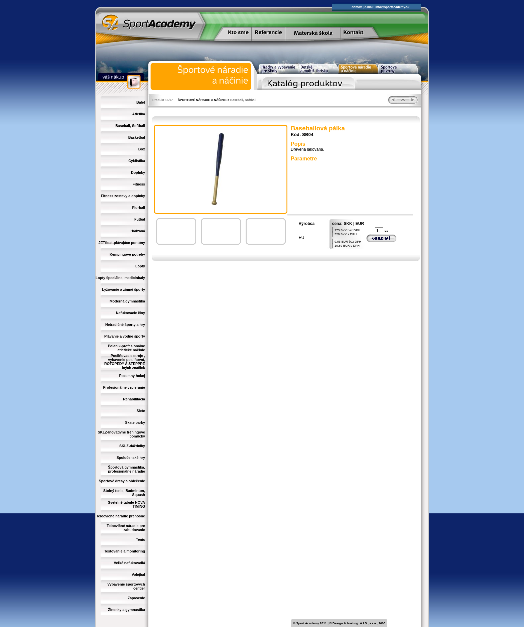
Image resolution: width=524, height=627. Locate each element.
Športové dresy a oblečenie (122, 481)
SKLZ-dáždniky (132, 446)
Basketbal (136, 137)
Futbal (139, 219)
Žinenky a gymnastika (126, 610)
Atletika (138, 114)
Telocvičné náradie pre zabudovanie (126, 528)
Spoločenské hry (131, 458)
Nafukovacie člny (130, 313)
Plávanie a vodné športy (124, 336)
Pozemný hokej (132, 376)
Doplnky (138, 172)
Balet (140, 102)
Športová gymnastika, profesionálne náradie (126, 469)
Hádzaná (137, 231)
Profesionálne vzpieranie (124, 387)
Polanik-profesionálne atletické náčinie (126, 348)
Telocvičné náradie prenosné (120, 516)
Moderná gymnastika (127, 301)
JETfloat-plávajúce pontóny (122, 243)
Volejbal (138, 575)
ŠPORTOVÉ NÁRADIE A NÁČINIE (202, 100)
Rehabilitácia (134, 399)
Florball (138, 208)
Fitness (139, 184)
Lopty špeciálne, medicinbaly (120, 278)
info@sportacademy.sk (392, 7)
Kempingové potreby (127, 254)
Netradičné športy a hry (125, 325)
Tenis (140, 539)
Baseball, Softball (130, 126)
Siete (141, 411)
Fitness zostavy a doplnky (123, 196)
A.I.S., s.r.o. (368, 623)
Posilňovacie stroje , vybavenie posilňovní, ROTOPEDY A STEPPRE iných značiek (124, 362)
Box (141, 149)
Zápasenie (136, 598)
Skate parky (135, 422)
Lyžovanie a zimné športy (123, 289)
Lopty (140, 266)
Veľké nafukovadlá (129, 563)
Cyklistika (136, 161)
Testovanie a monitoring (124, 551)
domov (357, 7)
